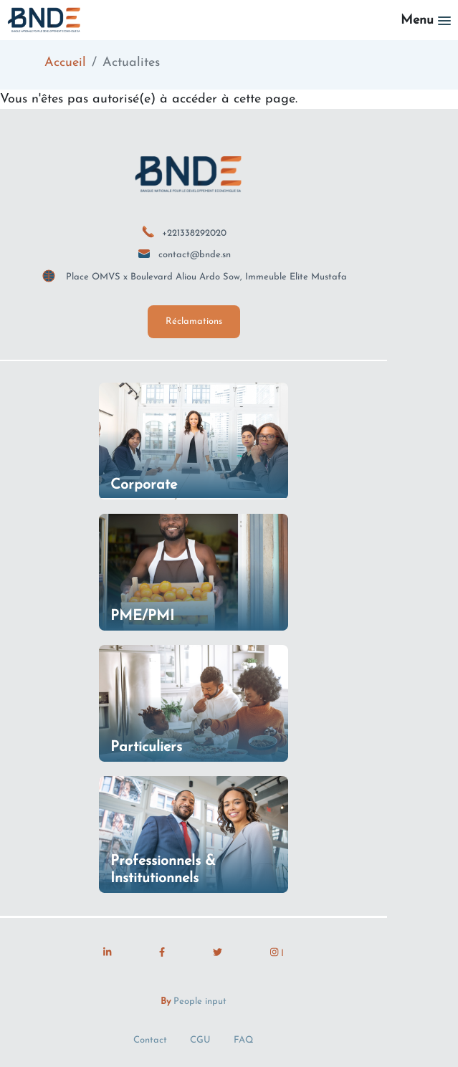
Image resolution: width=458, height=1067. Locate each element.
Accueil (65, 63)
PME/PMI (142, 616)
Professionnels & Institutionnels (163, 870)
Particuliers (146, 747)
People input (199, 1001)
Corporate (143, 485)
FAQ (244, 1040)
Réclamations (194, 321)
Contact (150, 1040)
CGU (200, 1040)
